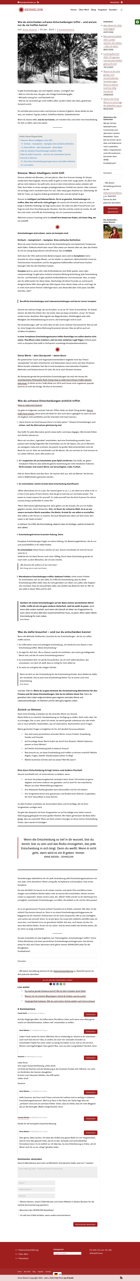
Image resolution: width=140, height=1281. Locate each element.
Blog (93, 10)
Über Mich (84, 10)
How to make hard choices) (30, 405)
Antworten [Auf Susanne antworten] (90, 1058)
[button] (137, 21)
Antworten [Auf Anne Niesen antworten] (90, 1031)
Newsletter (114, 2)
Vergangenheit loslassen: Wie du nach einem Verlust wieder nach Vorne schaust (60, 1001)
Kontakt (113, 10)
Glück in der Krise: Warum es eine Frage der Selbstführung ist (112, 102)
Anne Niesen (30, 29)
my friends (68, 1278)
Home (74, 10)
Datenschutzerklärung (63, 971)
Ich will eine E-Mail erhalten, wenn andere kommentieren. (44, 1215)
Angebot (102, 10)
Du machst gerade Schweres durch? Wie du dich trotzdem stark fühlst (55, 991)
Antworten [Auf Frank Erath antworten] (90, 1014)
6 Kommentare (65, 29)
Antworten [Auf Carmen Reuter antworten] (90, 1119)
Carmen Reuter (23, 1117)
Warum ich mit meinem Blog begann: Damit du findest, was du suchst (55, 996)
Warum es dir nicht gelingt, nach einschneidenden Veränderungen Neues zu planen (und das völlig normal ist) (111, 81)
